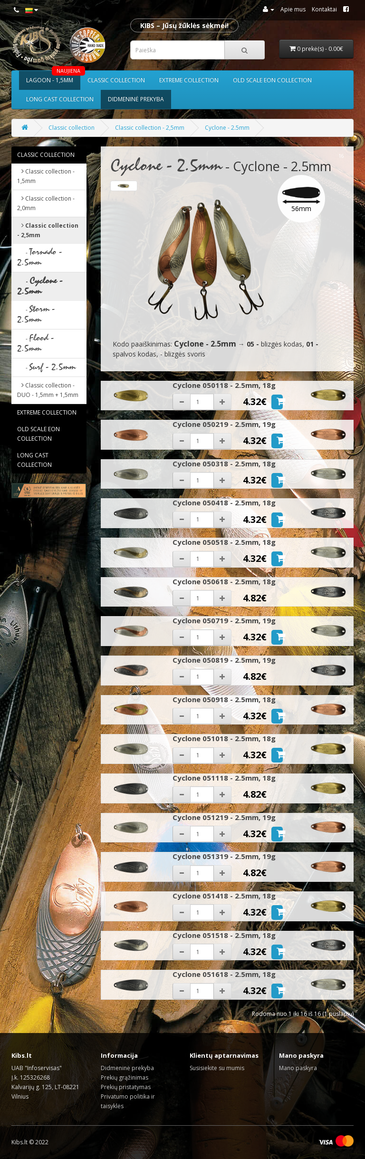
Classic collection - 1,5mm (46, 176)
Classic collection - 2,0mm (46, 203)
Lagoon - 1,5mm (53, 77)
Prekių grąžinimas (124, 1077)
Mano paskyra (298, 1068)
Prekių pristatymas (126, 1087)
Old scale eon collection (272, 80)
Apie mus (293, 9)
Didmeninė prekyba (136, 99)
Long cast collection (60, 99)
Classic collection (116, 80)
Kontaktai (324, 9)
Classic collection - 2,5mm (149, 128)
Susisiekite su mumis (217, 1068)
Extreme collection (189, 80)
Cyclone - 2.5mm (227, 128)
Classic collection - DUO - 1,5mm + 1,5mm (47, 390)
